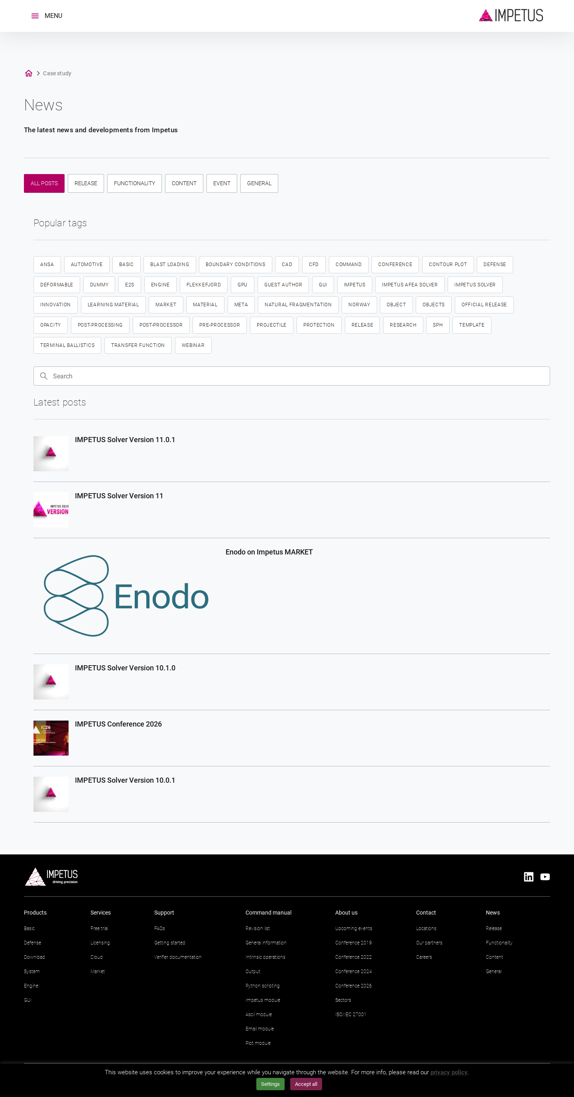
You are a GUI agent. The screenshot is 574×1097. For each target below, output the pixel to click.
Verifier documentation (178, 957)
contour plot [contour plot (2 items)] (448, 264)
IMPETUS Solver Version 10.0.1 (125, 780)
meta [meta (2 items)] (241, 305)
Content (184, 183)
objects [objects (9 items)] (434, 305)
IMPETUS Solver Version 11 (119, 496)
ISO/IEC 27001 (351, 1014)
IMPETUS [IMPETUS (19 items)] (355, 285)
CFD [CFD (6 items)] (314, 264)
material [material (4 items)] (205, 305)
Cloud (96, 957)
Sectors (343, 1000)
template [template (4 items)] (472, 325)
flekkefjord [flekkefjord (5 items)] (204, 285)
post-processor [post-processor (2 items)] (161, 325)
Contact (426, 912)
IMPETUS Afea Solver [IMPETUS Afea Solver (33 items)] (410, 285)
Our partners (429, 943)
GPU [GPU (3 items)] (243, 285)
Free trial (99, 928)
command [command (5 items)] (349, 264)
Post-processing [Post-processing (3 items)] (100, 325)
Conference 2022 (353, 957)
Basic (29, 928)
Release (86, 183)
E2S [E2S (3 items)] (129, 285)
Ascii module (259, 1014)
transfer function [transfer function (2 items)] (138, 345)
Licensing (100, 943)
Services (100, 912)
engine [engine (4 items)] (160, 285)
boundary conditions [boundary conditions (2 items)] (235, 264)
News (493, 912)
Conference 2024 (353, 971)
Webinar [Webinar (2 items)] (193, 345)
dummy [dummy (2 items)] (99, 285)
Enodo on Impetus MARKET (269, 552)
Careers (424, 957)
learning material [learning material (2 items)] (113, 305)
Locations (426, 928)
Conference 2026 (353, 986)
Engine (31, 986)
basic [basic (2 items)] (126, 264)
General (259, 183)
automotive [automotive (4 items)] (87, 264)
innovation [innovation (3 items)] (55, 305)
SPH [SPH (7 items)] (437, 325)
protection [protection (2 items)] (319, 325)
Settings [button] (270, 1084)
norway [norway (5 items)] (359, 305)
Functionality (134, 183)
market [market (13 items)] (165, 305)
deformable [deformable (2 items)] (56, 285)
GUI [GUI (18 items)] (323, 285)
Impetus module (263, 1000)
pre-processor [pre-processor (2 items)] (219, 325)
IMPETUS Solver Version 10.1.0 (125, 668)
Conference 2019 (353, 943)
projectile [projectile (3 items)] (272, 325)
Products (35, 912)
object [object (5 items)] (396, 305)
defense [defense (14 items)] (495, 264)
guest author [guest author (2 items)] (283, 285)
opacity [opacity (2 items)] (50, 325)
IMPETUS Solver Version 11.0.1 (125, 439)
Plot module (258, 1043)
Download (34, 957)
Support (164, 912)
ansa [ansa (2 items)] (47, 264)
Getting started (169, 943)
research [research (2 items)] (403, 325)
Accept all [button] (306, 1084)
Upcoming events (353, 928)
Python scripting (263, 986)
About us (346, 912)
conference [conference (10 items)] (395, 264)
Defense (32, 943)
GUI (27, 1000)
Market (97, 971)
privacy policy (449, 1072)
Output (253, 971)
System (32, 971)
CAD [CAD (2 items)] (287, 264)
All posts (44, 183)
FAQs (159, 928)
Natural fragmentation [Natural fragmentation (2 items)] (298, 305)
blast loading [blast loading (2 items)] (169, 264)
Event (221, 183)
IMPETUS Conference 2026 (118, 724)
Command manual (268, 912)
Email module (260, 1029)
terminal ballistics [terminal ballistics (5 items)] (67, 345)
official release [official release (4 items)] (484, 305)
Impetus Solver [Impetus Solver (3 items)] (475, 285)
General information (266, 943)
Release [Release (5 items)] (362, 325)
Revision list (258, 928)
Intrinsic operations (265, 957)
